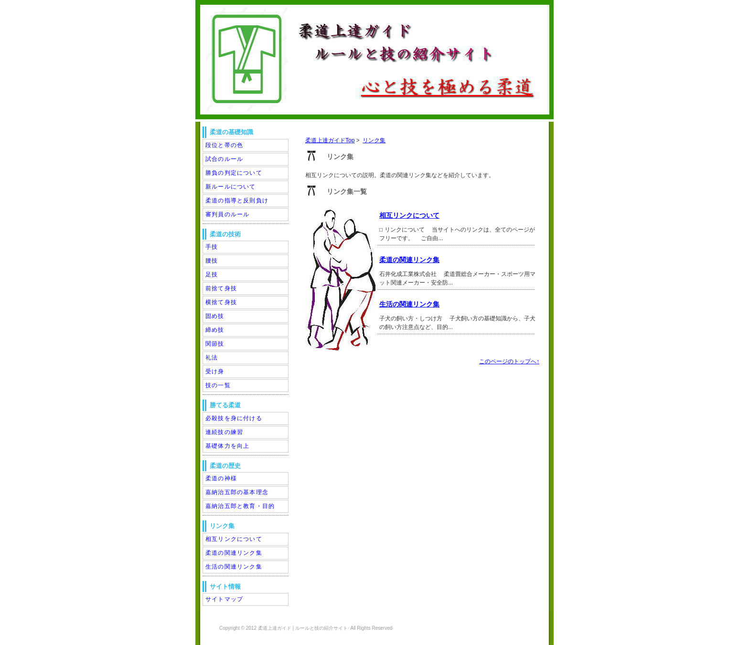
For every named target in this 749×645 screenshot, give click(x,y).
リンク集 (374, 140)
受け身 (215, 371)
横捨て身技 (221, 302)
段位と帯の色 (224, 145)
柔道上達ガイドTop (329, 140)
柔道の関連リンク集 (409, 260)
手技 (211, 246)
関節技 (215, 343)
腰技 (211, 260)
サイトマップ (224, 599)
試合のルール (224, 159)
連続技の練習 (224, 432)
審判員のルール (227, 214)
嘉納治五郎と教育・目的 (240, 506)
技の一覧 (218, 385)
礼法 (211, 357)
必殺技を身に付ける (233, 418)
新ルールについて (230, 186)
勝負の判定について (233, 172)
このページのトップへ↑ (509, 361)
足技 (211, 274)
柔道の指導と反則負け (236, 200)
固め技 (215, 316)
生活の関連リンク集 (409, 304)
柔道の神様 (221, 478)
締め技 (215, 330)
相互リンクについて (409, 215)
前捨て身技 (221, 288)
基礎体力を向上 (227, 446)
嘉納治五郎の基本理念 (236, 492)
